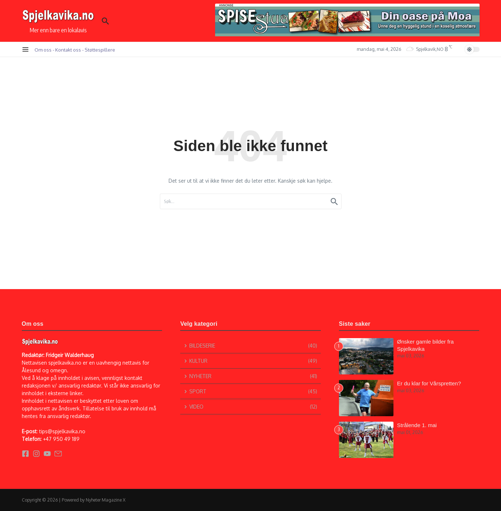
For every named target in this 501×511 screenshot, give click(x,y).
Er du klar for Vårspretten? (429, 383)
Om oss (43, 49)
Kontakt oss (68, 49)
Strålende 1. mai (417, 425)
